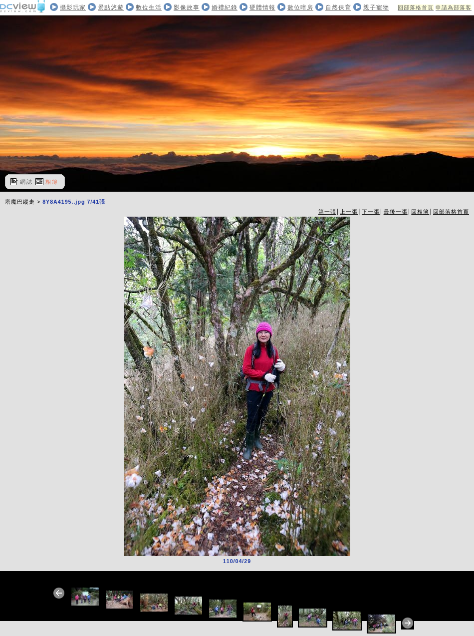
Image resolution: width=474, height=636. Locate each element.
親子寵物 (376, 7)
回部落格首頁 (416, 7)
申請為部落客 (454, 7)
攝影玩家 (73, 7)
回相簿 (420, 212)
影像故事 (187, 7)
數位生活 (149, 7)
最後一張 (396, 212)
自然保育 (338, 7)
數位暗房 (300, 7)
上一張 (349, 212)
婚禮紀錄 (224, 7)
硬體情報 (262, 7)
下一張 (371, 212)
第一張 (327, 212)
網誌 (26, 182)
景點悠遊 (111, 7)
